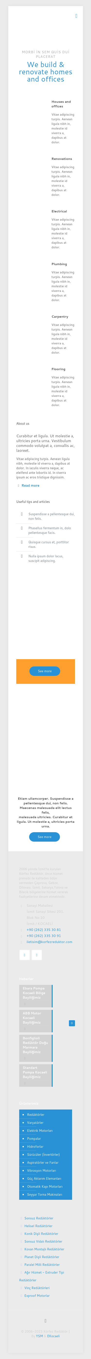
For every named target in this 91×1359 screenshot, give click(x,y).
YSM (39, 1336)
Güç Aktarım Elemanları (44, 1178)
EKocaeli (53, 1336)
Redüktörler (35, 1114)
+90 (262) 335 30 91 (44, 935)
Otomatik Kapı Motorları (45, 1186)
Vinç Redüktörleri (37, 1288)
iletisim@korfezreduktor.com (50, 941)
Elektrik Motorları (40, 1130)
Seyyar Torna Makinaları (44, 1194)
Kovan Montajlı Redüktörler (44, 1249)
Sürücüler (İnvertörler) (43, 1154)
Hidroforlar (35, 1146)
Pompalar (34, 1138)
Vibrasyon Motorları (41, 1170)
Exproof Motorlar (37, 1295)
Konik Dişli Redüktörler (41, 1233)
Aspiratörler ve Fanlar (42, 1162)
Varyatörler (35, 1122)
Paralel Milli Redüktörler (42, 1264)
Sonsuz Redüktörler (38, 1218)
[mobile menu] (76, 16)
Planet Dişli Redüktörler (41, 1257)
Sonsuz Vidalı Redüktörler (43, 1241)
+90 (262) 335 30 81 (44, 929)
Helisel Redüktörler (38, 1226)
